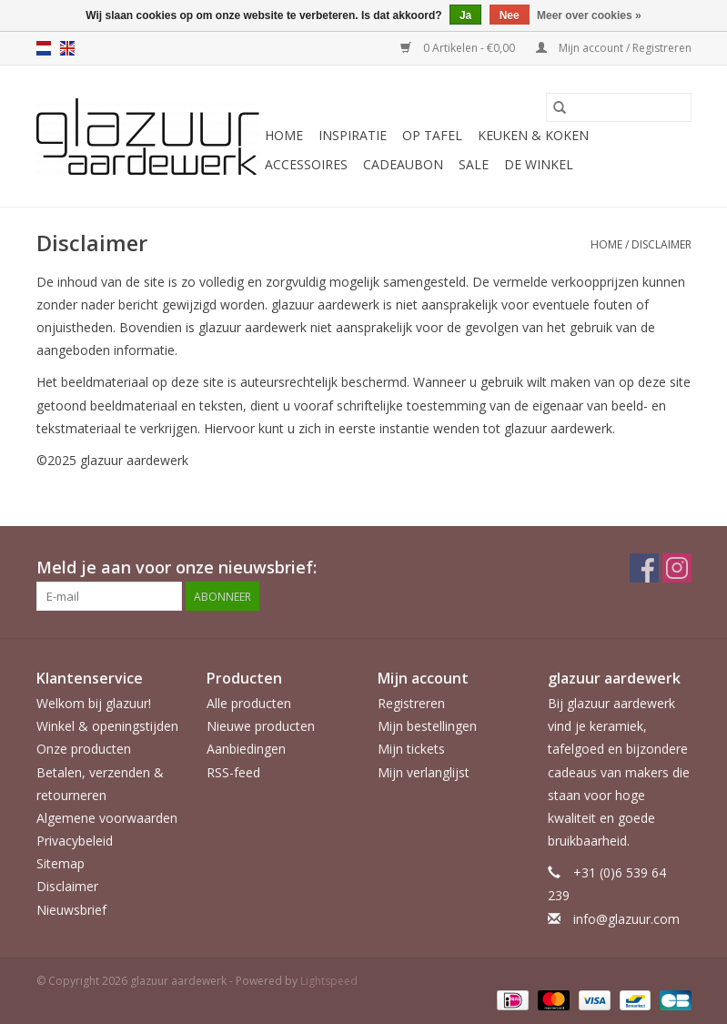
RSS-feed (233, 772)
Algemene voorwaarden (106, 817)
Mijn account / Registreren (614, 48)
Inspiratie (352, 135)
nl (43, 48)
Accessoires (306, 164)
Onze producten (83, 748)
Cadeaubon (403, 164)
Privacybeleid (74, 840)
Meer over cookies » (589, 15)
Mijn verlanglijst (424, 772)
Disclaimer (661, 244)
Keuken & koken (533, 135)
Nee (510, 15)
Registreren (411, 703)
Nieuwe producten (261, 726)
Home (284, 135)
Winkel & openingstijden (107, 726)
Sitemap (60, 863)
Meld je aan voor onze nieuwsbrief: (176, 567)
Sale (474, 164)
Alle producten (249, 703)
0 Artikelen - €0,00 (459, 48)
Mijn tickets (411, 748)
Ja (465, 15)
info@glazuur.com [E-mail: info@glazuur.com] (626, 919)
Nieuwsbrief (71, 909)
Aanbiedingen (246, 748)
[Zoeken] (619, 107)
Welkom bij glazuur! (93, 703)
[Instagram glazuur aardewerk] (677, 568)
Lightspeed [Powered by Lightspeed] (329, 981)
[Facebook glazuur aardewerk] (644, 568)
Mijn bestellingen (427, 726)
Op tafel (432, 135)
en (67, 48)
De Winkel (538, 164)
